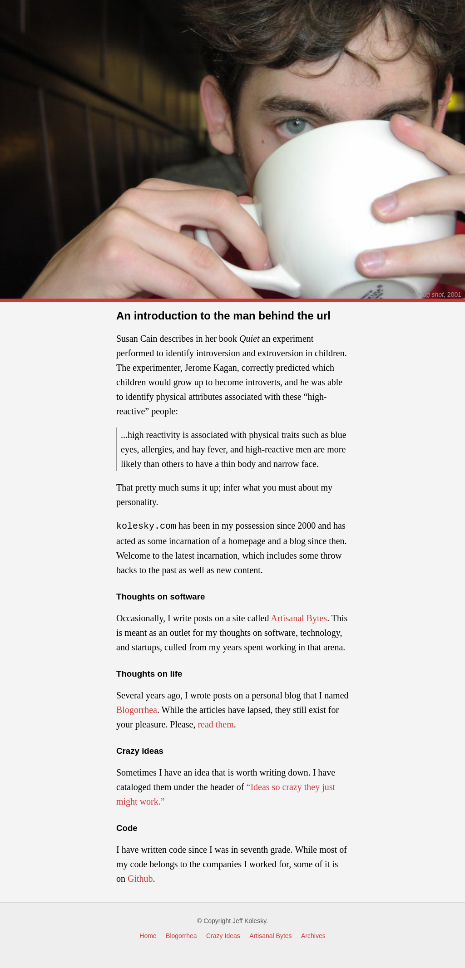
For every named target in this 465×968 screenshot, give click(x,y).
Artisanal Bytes (299, 617)
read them (215, 723)
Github (140, 878)
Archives (313, 935)
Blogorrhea (136, 709)
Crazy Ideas (223, 935)
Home (147, 935)
